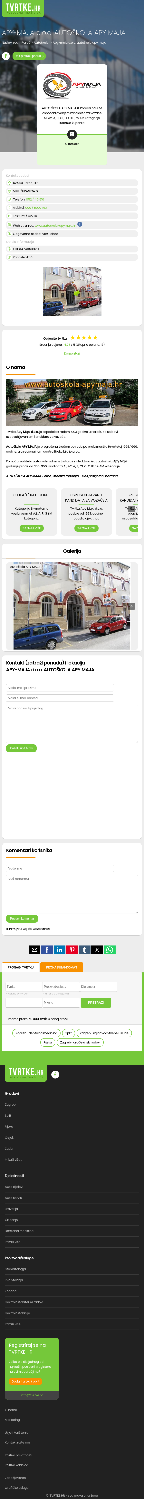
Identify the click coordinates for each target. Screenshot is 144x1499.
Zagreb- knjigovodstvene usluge (104, 1033)
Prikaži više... (13, 1159)
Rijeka (48, 1042)
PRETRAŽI (96, 1002)
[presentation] (131, 509)
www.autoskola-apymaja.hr (55, 225)
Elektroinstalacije (17, 1313)
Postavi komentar (22, 918)
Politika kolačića (16, 1465)
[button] (132, 6)
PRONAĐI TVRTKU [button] (21, 967)
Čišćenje (11, 1220)
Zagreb (10, 1104)
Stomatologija (15, 1269)
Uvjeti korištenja (16, 1432)
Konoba (10, 1291)
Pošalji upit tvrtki (21, 748)
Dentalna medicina (19, 1231)
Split (68, 1033)
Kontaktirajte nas (18, 1442)
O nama (11, 1410)
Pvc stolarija (14, 1280)
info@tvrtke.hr (32, 1395)
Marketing (12, 1420)
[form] (72, 1006)
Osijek (9, 1137)
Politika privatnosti (18, 1455)
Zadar (9, 1148)
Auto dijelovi (14, 1187)
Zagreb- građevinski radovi (80, 1042)
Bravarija (11, 1209)
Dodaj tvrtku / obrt (25, 1381)
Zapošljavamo (15, 1478)
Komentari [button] (72, 353)
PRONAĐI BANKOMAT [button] (61, 967)
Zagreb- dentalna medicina (36, 1033)
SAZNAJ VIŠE (32, 528)
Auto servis (13, 1198)
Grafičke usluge (17, 1487)
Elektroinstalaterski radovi (24, 1302)
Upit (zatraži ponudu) (29, 56)
